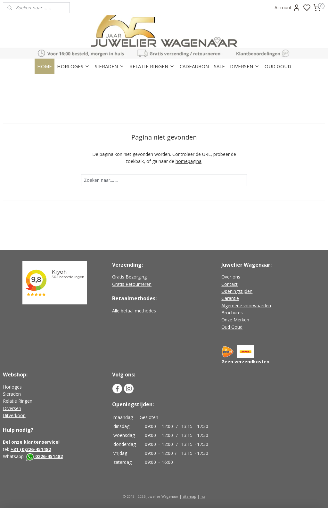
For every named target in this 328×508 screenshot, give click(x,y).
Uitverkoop (14, 415)
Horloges (12, 387)
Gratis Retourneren (132, 284)
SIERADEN (109, 66)
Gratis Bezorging (129, 277)
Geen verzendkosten (245, 362)
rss (203, 496)
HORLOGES (73, 66)
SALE (219, 66)
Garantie (230, 298)
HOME (44, 66)
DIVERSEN (244, 66)
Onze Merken (235, 320)
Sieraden (12, 394)
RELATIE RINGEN (152, 66)
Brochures (232, 313)
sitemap (189, 496)
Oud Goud (231, 327)
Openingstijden (236, 291)
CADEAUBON (194, 66)
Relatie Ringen (17, 401)
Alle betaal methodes (134, 311)
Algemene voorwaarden (246, 305)
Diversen (12, 408)
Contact (229, 284)
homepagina (188, 161)
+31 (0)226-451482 (31, 449)
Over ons (230, 277)
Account (287, 8)
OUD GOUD (278, 66)
